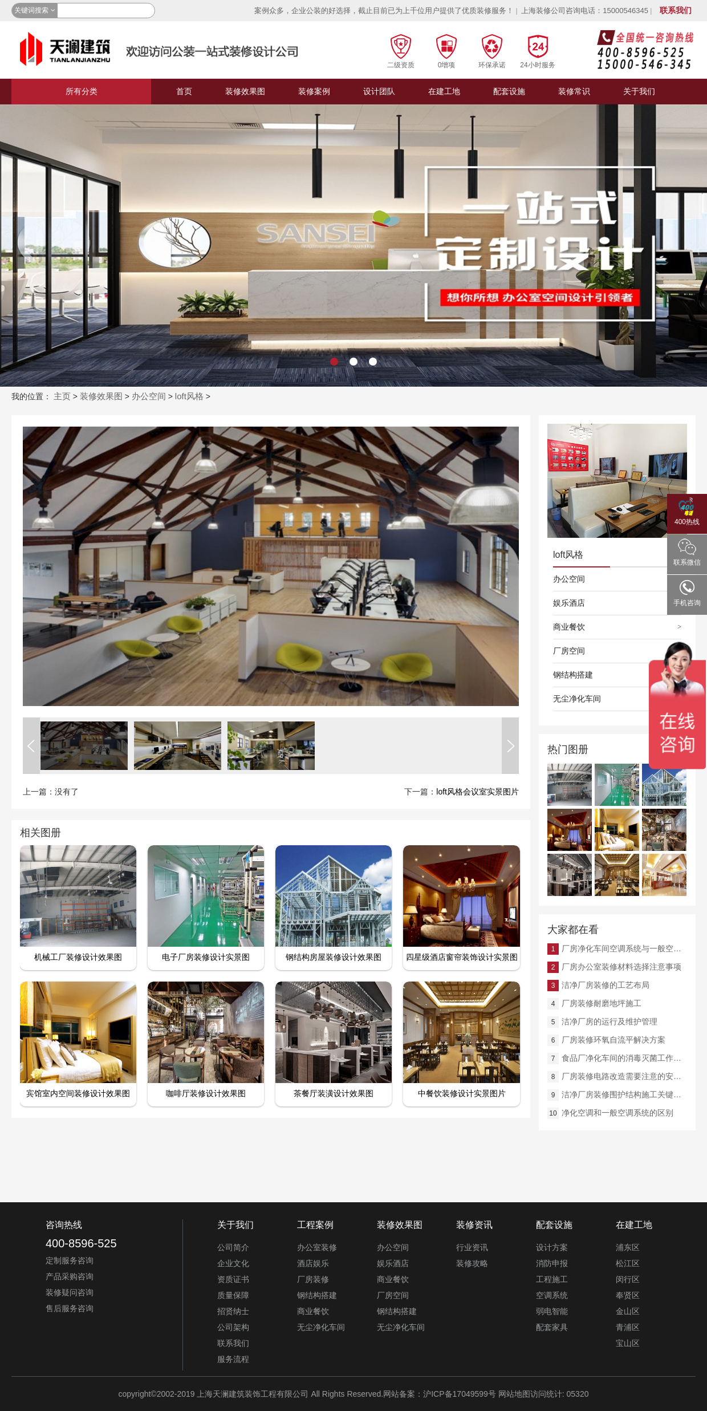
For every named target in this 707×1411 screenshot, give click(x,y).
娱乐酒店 (569, 602)
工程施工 (552, 1279)
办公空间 (149, 396)
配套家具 (552, 1327)
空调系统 (552, 1295)
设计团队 (379, 91)
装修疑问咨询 (70, 1292)
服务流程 (233, 1359)
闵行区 (628, 1279)
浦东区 (628, 1247)
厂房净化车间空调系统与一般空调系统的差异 (624, 948)
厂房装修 (313, 1279)
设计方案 (552, 1247)
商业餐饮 (569, 626)
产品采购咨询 (70, 1276)
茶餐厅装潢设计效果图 (333, 1093)
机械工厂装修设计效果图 (78, 957)
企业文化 (233, 1263)
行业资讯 (472, 1247)
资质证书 (233, 1279)
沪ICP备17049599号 (459, 1393)
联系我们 (676, 10)
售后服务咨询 (70, 1308)
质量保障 (233, 1295)
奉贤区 (628, 1295)
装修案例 (314, 91)
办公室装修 (317, 1247)
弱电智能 (552, 1311)
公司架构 (233, 1327)
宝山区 (628, 1343)
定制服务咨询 (70, 1260)
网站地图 (514, 1393)
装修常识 (574, 91)
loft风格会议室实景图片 (477, 791)
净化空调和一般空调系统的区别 (617, 1112)
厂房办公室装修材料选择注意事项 (621, 966)
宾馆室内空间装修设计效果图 (78, 1093)
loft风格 (189, 396)
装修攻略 (472, 1263)
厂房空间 (569, 650)
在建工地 (444, 91)
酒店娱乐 (313, 1263)
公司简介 (233, 1247)
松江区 (628, 1263)
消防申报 (552, 1263)
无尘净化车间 (577, 698)
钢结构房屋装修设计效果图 (333, 957)
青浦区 (628, 1327)
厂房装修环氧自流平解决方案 (613, 1039)
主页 (62, 396)
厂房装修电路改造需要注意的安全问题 (624, 1076)
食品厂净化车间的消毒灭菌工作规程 (624, 1058)
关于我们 (639, 91)
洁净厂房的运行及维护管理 (609, 1021)
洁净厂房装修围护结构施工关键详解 (624, 1094)
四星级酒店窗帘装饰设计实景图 (462, 957)
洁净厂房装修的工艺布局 (605, 985)
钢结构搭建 (573, 674)
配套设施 (509, 91)
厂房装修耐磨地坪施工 (601, 1003)
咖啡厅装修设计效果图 (206, 1093)
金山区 (628, 1311)
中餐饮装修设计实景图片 (462, 1093)
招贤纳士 (233, 1311)
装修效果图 (245, 91)
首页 (184, 91)
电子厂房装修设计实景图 (206, 957)
